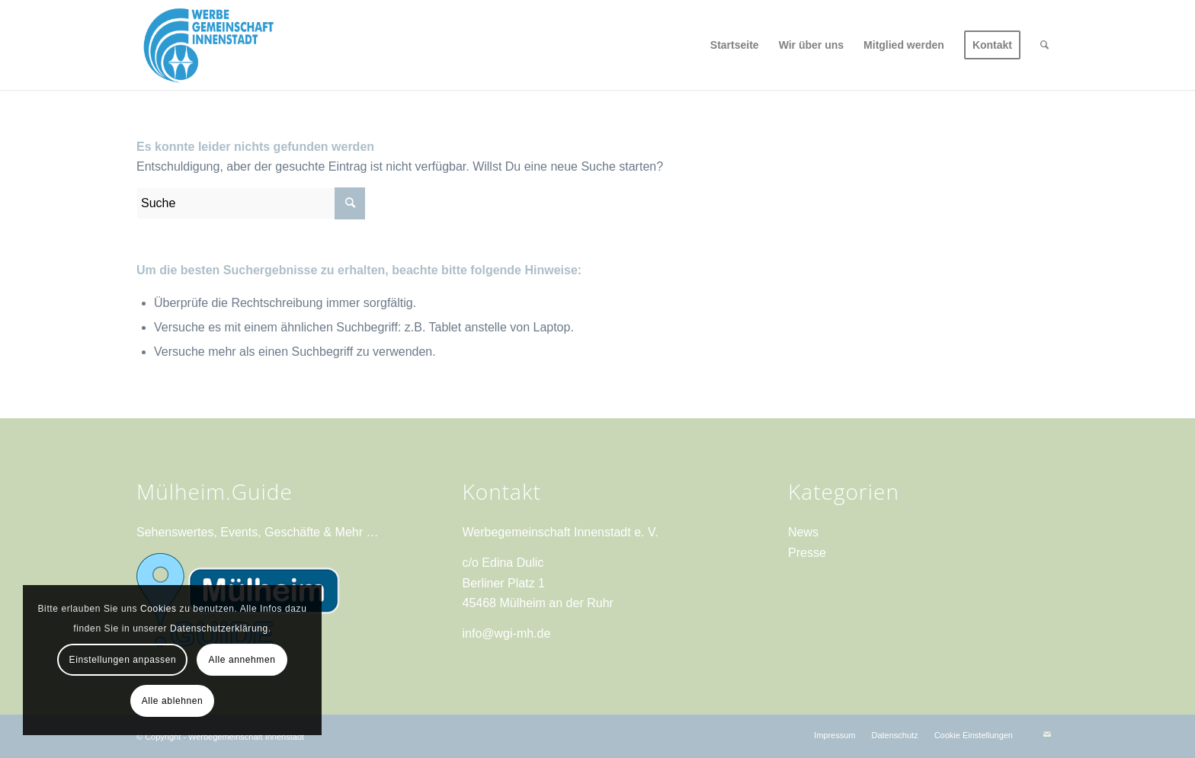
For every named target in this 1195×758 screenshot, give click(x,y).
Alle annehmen (242, 659)
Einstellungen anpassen (123, 659)
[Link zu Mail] (1047, 734)
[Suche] (1044, 45)
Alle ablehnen (172, 701)
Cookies (158, 608)
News (803, 532)
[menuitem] (734, 45)
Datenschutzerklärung (219, 628)
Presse (807, 552)
